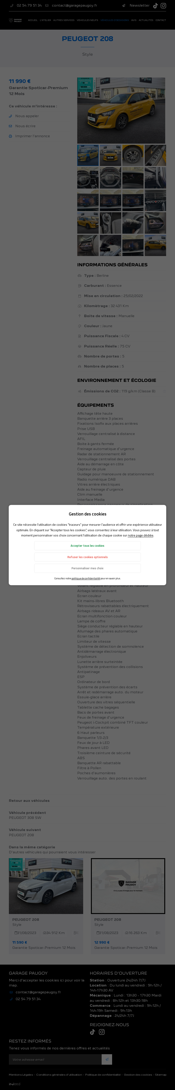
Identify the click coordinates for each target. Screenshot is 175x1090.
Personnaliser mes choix (87, 568)
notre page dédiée (140, 535)
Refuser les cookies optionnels (87, 557)
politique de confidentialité (86, 578)
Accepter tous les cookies (87, 546)
